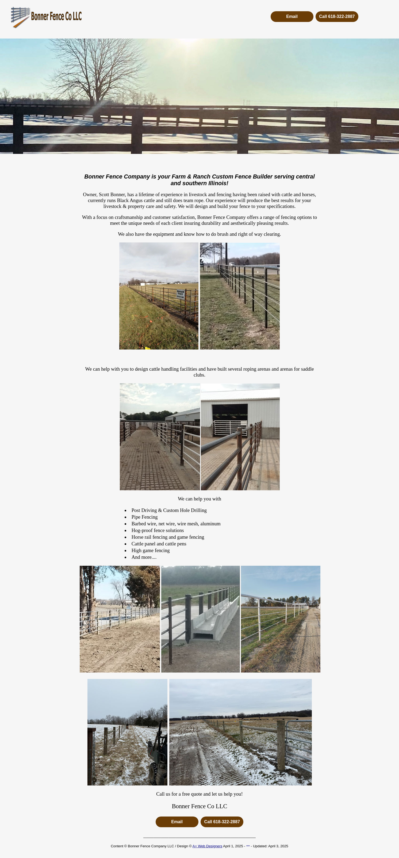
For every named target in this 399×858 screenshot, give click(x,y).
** (248, 846)
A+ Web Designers (207, 846)
